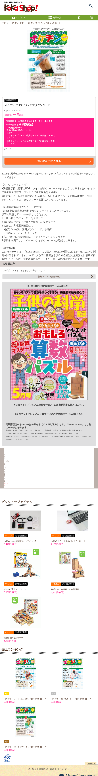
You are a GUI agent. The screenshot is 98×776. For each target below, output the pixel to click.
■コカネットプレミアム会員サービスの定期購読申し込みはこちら (49, 414)
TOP (4, 23)
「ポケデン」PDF (16, 23)
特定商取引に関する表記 (46, 760)
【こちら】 (11, 133)
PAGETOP (91, 755)
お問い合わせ (32, 760)
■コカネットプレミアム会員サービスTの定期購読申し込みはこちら (49, 404)
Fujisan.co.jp (24, 424)
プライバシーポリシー (63, 760)
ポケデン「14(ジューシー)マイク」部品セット (15, 474)
